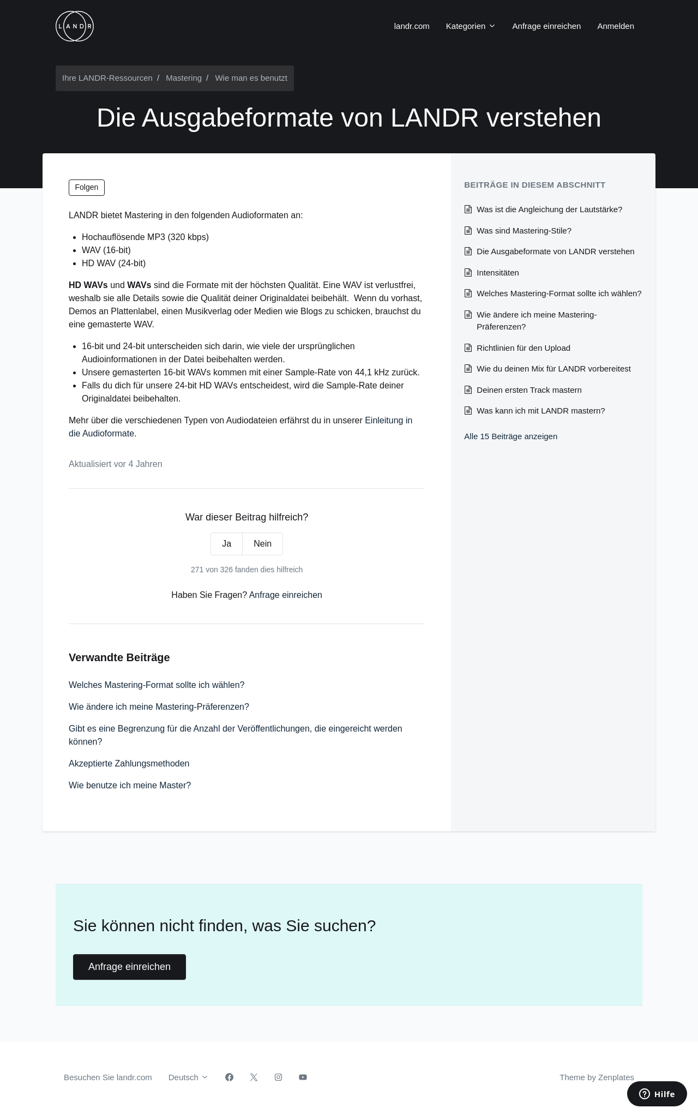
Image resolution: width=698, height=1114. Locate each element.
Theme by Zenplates (596, 1076)
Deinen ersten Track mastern (529, 389)
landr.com (412, 26)
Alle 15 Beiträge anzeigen (510, 436)
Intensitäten (498, 272)
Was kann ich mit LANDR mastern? (541, 410)
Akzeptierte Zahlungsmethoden (129, 763)
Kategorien (471, 26)
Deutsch (189, 1077)
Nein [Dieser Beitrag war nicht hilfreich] (263, 543)
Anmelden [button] (615, 26)
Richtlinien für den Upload (523, 347)
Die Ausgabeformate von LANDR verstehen (555, 251)
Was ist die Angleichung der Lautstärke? (549, 209)
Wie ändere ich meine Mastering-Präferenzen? (159, 706)
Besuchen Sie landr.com (108, 1077)
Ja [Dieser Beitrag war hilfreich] (226, 543)
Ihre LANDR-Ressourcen (107, 77)
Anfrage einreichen (547, 26)
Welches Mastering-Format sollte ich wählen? (157, 685)
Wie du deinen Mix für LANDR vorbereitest (554, 368)
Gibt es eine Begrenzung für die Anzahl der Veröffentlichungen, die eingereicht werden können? (235, 735)
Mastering (184, 77)
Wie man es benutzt (251, 77)
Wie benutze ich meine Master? (130, 785)
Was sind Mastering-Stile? (524, 230)
